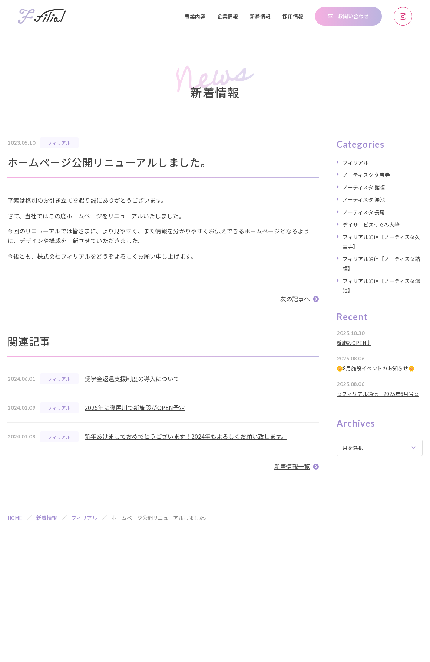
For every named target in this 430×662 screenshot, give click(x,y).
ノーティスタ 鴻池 (364, 199)
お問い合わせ (353, 16)
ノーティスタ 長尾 (364, 212)
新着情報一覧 (292, 466)
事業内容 (195, 16)
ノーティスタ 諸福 (364, 187)
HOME (14, 517)
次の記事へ (295, 298)
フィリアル (58, 143)
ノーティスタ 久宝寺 (366, 174)
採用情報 (292, 16)
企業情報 (227, 16)
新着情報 (260, 16)
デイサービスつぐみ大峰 (371, 224)
